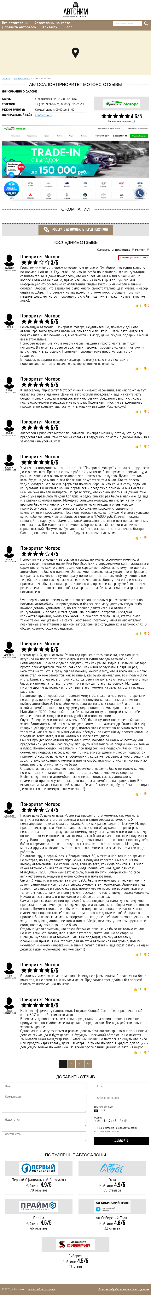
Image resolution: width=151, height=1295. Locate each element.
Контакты (50, 27)
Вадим (9, 433)
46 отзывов (39, 1229)
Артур (9, 390)
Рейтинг (140, 250)
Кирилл (9, 467)
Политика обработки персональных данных (123, 1289)
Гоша (9, 1010)
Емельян (9, 815)
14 (133, 121)
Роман (9, 327)
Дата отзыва (122, 250)
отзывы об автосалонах (41, 1289)
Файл (103, 1110)
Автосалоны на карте (52, 23)
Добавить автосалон (19, 27)
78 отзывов (39, 1190)
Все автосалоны (15, 23)
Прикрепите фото (103, 1107)
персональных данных (106, 1131)
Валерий (9, 267)
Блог (68, 27)
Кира (9, 975)
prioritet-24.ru (43, 115)
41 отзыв (75, 1267)
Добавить (121, 1140)
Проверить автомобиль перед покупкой (76, 230)
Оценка (98, 1117)
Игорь (9, 559)
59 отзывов (112, 1190)
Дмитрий (9, 654)
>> (88, 1064)
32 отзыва (112, 1229)
